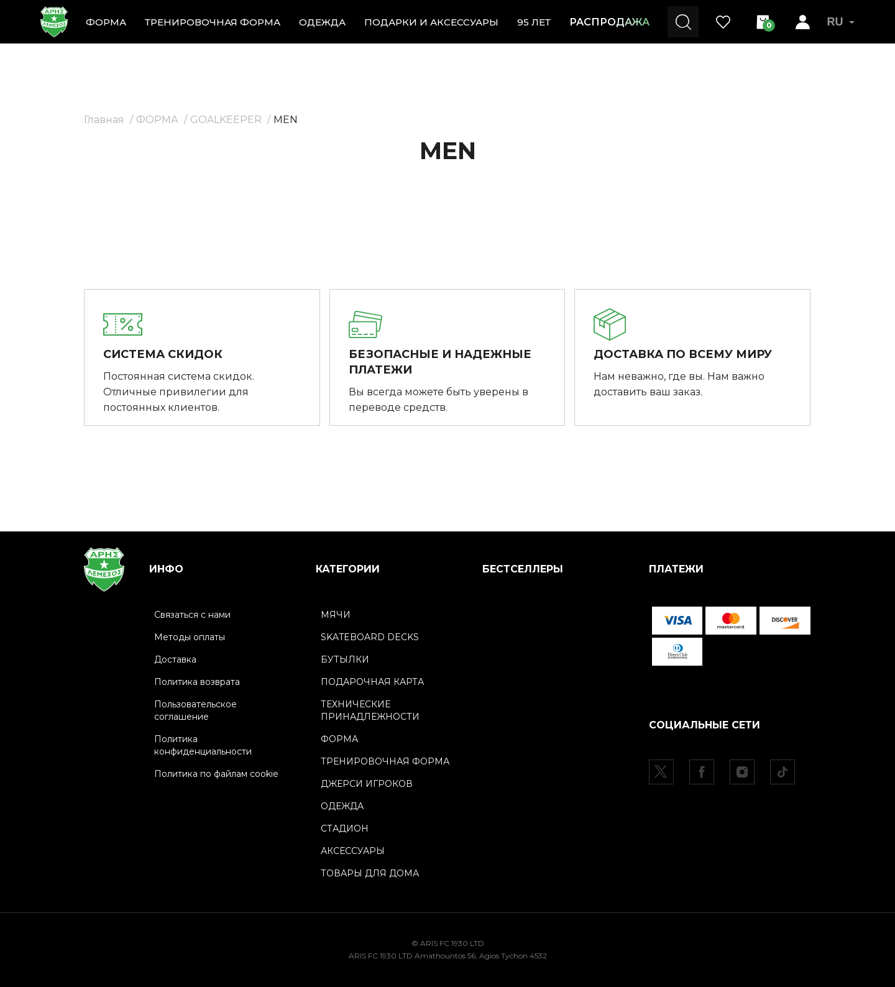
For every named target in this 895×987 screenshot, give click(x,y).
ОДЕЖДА (322, 22)
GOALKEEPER (226, 120)
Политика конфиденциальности (203, 745)
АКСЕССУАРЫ (353, 850)
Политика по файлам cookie (216, 773)
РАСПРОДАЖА (609, 22)
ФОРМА (106, 22)
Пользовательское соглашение (195, 710)
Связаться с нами (192, 614)
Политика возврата (197, 681)
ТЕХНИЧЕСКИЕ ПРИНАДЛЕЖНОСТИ (370, 710)
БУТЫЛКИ (345, 659)
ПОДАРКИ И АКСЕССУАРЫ (431, 22)
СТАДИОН (345, 828)
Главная (104, 120)
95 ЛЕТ (534, 22)
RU (841, 22)
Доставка (175, 659)
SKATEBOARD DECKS (370, 637)
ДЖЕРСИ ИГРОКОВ (367, 783)
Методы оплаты (189, 637)
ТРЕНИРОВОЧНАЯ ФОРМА (212, 22)
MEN (285, 120)
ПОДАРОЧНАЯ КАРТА (372, 681)
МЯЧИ (336, 614)
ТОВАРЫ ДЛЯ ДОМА (370, 873)
